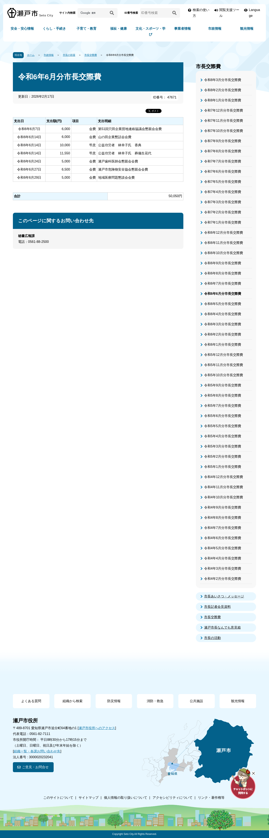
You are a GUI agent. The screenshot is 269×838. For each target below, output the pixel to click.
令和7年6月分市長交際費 (222, 171)
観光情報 (246, 28)
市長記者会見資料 (217, 606)
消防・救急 (155, 701)
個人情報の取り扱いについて (125, 797)
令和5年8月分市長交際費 (222, 395)
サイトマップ (89, 797)
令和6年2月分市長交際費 (222, 334)
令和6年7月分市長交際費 (222, 283)
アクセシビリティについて (172, 797)
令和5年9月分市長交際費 (222, 385)
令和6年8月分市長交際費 (222, 273)
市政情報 (214, 28)
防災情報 (114, 701)
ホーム (31, 55)
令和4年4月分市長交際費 (222, 558)
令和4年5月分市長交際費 (222, 548)
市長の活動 (212, 638)
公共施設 (196, 701)
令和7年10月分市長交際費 (223, 131)
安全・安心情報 (22, 28)
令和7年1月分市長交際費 (222, 222)
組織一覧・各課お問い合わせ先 (37, 751)
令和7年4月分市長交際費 (222, 192)
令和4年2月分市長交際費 (222, 578)
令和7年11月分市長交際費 (223, 120)
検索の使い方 (201, 12)
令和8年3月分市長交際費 (222, 80)
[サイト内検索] (93, 13)
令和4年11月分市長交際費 (223, 487)
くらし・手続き (54, 28)
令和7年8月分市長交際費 (222, 151)
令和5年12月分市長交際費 (223, 354)
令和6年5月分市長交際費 (222, 304)
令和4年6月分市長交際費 (222, 538)
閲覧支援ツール (229, 12)
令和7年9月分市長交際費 (222, 141)
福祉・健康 (118, 28)
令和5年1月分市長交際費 (222, 466)
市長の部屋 (69, 55)
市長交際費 (90, 55)
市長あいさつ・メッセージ (224, 596)
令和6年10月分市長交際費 (223, 253)
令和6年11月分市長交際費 (223, 243)
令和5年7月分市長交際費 (222, 405)
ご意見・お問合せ (35, 767)
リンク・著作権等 (211, 797)
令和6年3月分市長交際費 (222, 324)
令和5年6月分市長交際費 (222, 416)
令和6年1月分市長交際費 (222, 344)
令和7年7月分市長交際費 (222, 161)
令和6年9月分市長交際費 (222, 263)
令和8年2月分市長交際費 (222, 90)
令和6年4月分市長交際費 (222, 314)
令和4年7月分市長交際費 (222, 528)
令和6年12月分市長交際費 (223, 232)
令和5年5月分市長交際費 (222, 426)
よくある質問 (31, 701)
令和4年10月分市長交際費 (223, 497)
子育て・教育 (86, 28)
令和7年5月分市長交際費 (222, 181)
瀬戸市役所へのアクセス (97, 728)
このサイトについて (58, 797)
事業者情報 (182, 28)
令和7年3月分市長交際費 (222, 202)
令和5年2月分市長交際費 (222, 456)
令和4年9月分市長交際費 (222, 507)
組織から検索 (73, 701)
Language (254, 12)
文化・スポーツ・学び (150, 31)
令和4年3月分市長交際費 (222, 568)
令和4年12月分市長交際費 (223, 477)
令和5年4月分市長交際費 (222, 436)
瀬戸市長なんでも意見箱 (222, 627)
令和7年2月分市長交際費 (222, 212)
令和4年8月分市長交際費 (222, 517)
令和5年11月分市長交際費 (223, 365)
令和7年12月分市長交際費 (223, 110)
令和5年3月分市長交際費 (222, 446)
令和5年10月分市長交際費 (223, 375)
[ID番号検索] (155, 13)
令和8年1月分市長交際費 (222, 100)
